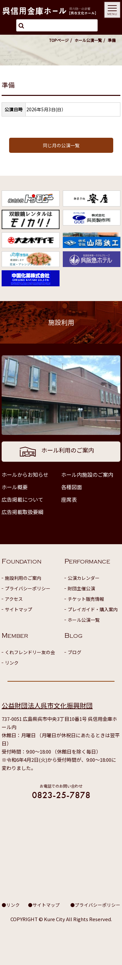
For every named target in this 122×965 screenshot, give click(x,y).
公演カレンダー (84, 578)
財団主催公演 (81, 588)
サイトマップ (18, 609)
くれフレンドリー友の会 (30, 652)
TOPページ (59, 40)
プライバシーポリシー (27, 588)
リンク (12, 662)
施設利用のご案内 (23, 578)
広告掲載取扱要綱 (22, 512)
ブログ (74, 652)
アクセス (14, 599)
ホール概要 (15, 487)
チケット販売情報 (86, 599)
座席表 (69, 499)
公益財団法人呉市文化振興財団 (47, 705)
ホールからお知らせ (25, 474)
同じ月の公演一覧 (61, 145)
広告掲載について (22, 499)
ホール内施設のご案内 (87, 474)
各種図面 (71, 487)
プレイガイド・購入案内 (93, 609)
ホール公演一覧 (88, 40)
